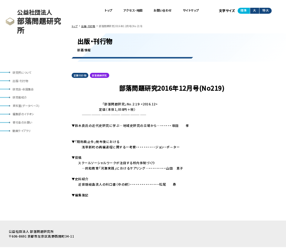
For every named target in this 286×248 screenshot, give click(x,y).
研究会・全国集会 (24, 90)
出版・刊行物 (21, 81)
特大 (265, 10)
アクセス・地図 (126, 11)
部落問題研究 (100, 76)
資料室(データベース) (27, 107)
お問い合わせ (159, 11)
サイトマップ (190, 11)
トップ (100, 11)
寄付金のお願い (23, 125)
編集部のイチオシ (25, 116)
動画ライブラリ (23, 134)
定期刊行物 (80, 76)
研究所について (23, 72)
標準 (243, 10)
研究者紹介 (20, 99)
